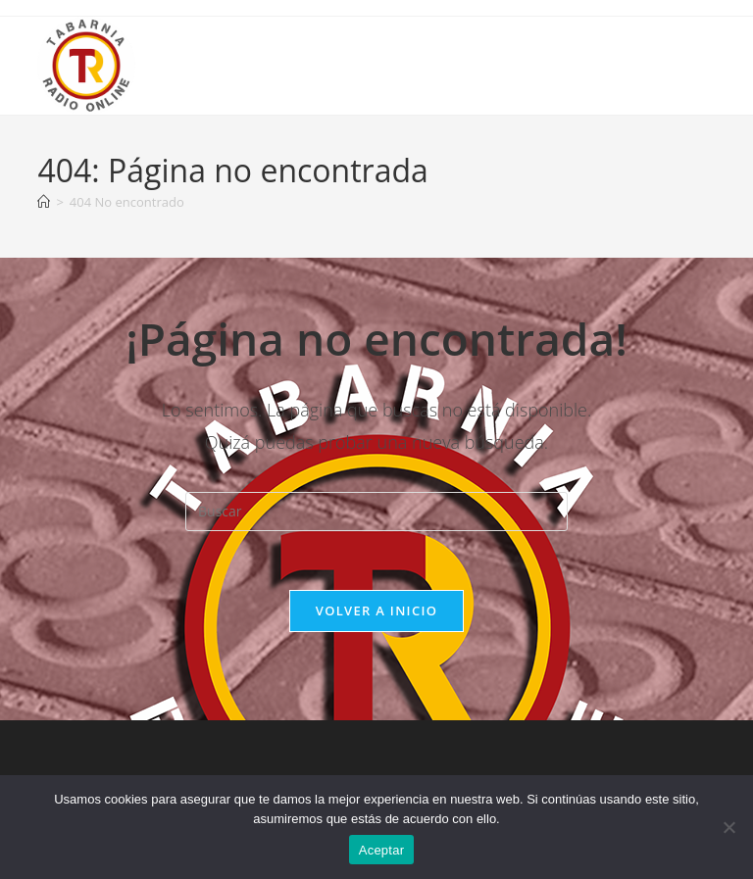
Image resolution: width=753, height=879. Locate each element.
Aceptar (382, 850)
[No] (728, 827)
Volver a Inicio (376, 610)
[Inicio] (43, 202)
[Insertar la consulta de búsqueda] (376, 511)
